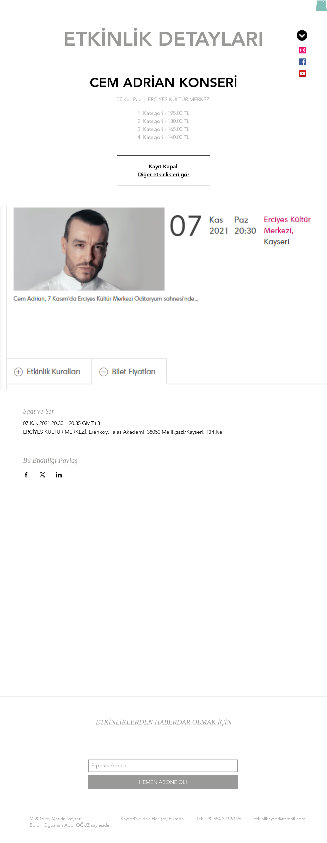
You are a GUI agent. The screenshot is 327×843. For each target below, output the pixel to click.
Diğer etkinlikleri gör (163, 174)
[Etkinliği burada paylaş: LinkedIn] (59, 474)
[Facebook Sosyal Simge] (302, 61)
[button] (302, 35)
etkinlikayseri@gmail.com (279, 819)
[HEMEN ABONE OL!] (163, 782)
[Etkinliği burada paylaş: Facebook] (26, 474)
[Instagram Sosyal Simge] (302, 50)
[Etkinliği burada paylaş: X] (42, 474)
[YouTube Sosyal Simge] (302, 73)
